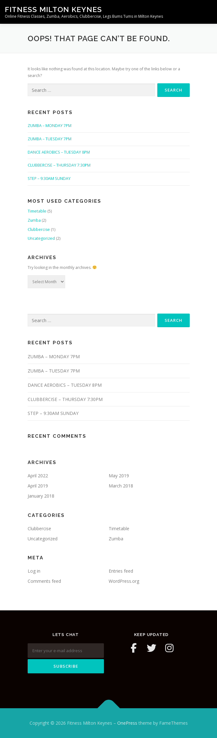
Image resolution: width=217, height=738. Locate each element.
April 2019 (38, 486)
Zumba (34, 220)
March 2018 (121, 486)
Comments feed (44, 581)
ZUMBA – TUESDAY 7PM (49, 139)
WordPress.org (124, 581)
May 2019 (119, 476)
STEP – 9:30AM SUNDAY (49, 178)
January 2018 (41, 496)
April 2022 (38, 476)
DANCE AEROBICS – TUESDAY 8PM (59, 152)
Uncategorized (41, 238)
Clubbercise (39, 229)
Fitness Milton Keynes (53, 9)
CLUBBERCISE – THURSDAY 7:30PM (59, 165)
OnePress (127, 723)
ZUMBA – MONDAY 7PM (49, 125)
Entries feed (121, 571)
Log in (34, 571)
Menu (206, 12)
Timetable (37, 211)
